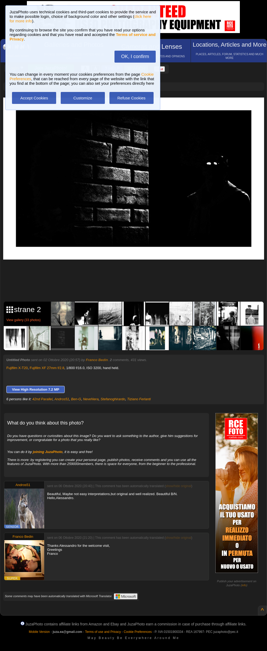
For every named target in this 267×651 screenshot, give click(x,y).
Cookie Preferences (138, 632)
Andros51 (61, 399)
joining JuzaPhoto (48, 452)
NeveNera (91, 399)
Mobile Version (39, 632)
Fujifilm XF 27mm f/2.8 (47, 368)
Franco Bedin (97, 360)
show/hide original (178, 486)
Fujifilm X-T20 (17, 368)
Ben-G (76, 399)
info (244, 585)
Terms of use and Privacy (103, 632)
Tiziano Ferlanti (139, 399)
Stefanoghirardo (113, 399)
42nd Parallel (42, 399)
